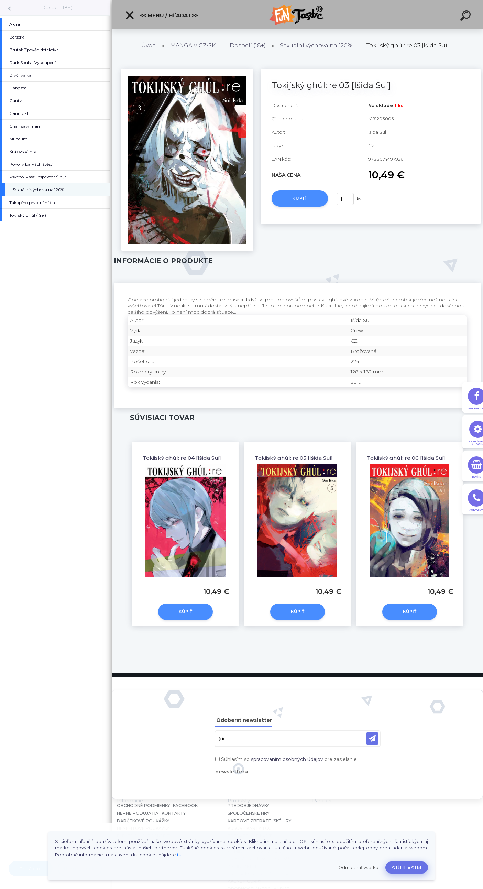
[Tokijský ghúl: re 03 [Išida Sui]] (187, 71)
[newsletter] (372, 738)
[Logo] (297, 14)
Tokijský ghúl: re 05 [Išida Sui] (294, 458)
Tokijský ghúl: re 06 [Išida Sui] (406, 458)
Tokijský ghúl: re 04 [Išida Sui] (182, 458)
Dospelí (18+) (56, 7)
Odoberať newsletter (244, 720)
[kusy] (345, 199)
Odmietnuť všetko (358, 867)
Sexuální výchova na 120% (316, 45)
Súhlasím (406, 867)
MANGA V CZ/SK (193, 45)
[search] (466, 16)
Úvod (148, 45)
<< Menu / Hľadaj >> (161, 15)
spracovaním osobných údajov (287, 759)
